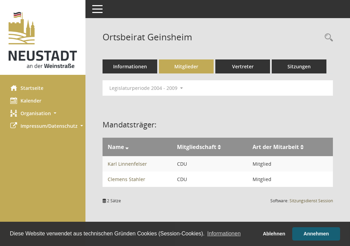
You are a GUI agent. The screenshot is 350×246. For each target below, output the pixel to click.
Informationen (130, 66)
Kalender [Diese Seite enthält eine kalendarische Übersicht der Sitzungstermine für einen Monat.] (25, 100)
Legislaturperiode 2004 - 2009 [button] (146, 88)
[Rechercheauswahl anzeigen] (327, 37)
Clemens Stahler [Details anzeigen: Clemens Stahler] (126, 179)
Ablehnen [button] (274, 233)
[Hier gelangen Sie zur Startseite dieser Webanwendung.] (42, 40)
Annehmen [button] (316, 233)
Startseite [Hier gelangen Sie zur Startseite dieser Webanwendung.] (26, 87)
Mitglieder (186, 66)
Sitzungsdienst (311, 201)
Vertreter (243, 66)
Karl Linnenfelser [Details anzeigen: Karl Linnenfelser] (127, 164)
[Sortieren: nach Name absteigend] (127, 147)
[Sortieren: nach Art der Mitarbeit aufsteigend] (302, 147)
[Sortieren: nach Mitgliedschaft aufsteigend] (219, 147)
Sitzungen (299, 66)
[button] (42, 113)
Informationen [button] (224, 233)
